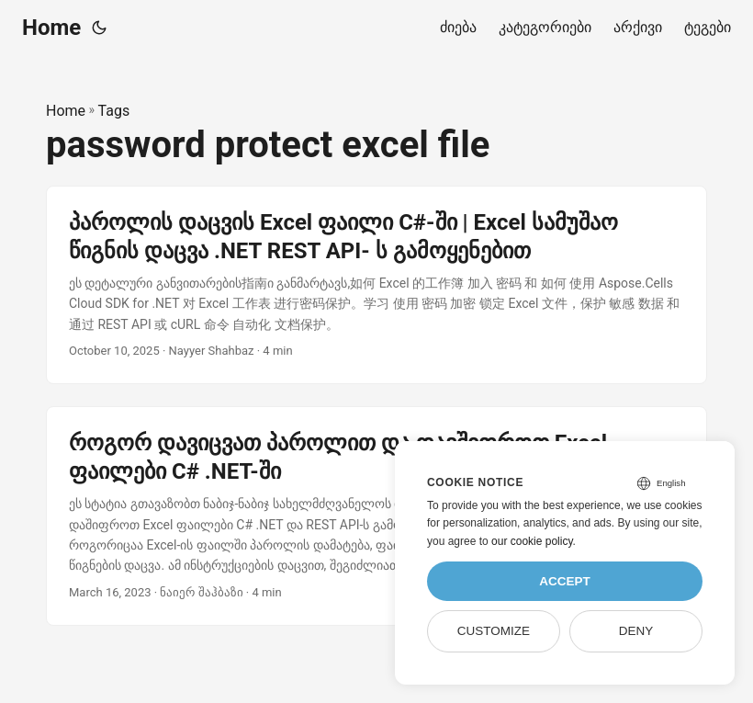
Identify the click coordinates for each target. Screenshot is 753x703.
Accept (564, 581)
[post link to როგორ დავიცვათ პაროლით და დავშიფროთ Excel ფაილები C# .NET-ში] (376, 516)
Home (51, 27)
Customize (493, 631)
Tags (114, 110)
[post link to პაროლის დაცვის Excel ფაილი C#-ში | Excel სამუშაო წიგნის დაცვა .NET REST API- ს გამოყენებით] (376, 285)
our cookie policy (532, 541)
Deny (636, 631)
